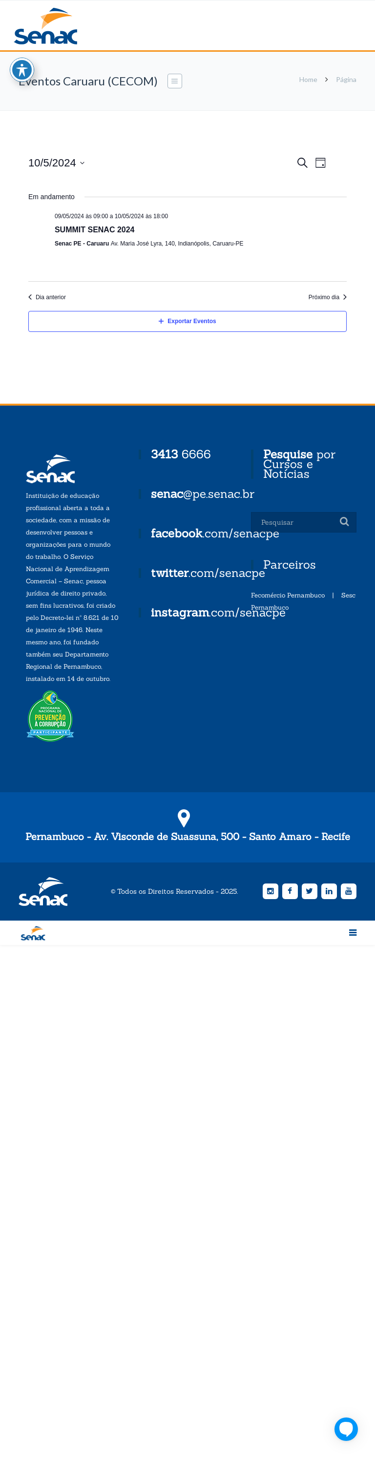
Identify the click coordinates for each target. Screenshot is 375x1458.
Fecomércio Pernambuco (288, 595)
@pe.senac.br (202, 493)
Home (308, 79)
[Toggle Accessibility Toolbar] (22, 62)
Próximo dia (328, 297)
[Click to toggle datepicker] (56, 163)
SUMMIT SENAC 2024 (95, 230)
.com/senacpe (215, 533)
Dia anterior (47, 297)
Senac (61, 26)
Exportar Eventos (187, 321)
